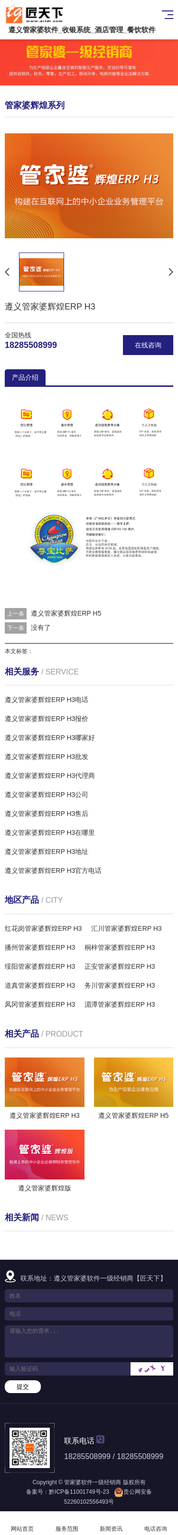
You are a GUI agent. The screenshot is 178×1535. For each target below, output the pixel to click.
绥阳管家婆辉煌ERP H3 (40, 966)
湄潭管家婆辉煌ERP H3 (119, 1004)
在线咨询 (148, 345)
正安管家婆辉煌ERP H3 (119, 966)
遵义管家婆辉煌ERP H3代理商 (50, 775)
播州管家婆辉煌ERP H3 (40, 947)
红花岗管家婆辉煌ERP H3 (43, 928)
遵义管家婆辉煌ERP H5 (66, 613)
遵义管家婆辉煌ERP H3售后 (46, 813)
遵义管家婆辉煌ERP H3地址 (46, 851)
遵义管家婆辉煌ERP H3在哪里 (50, 832)
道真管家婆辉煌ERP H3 (40, 985)
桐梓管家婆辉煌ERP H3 (119, 947)
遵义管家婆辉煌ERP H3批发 (46, 756)
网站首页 (22, 1523)
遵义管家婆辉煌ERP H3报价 (46, 718)
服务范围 (67, 1523)
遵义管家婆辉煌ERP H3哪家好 (50, 737)
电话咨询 (155, 1523)
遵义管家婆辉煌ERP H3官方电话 (53, 870)
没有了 (41, 627)
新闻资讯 (111, 1523)
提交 (23, 1386)
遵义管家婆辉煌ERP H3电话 (46, 699)
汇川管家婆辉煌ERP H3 (126, 928)
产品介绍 (25, 377)
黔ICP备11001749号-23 (79, 1491)
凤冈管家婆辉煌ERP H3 (40, 1004)
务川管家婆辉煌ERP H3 (119, 985)
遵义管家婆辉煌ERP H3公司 (46, 794)
